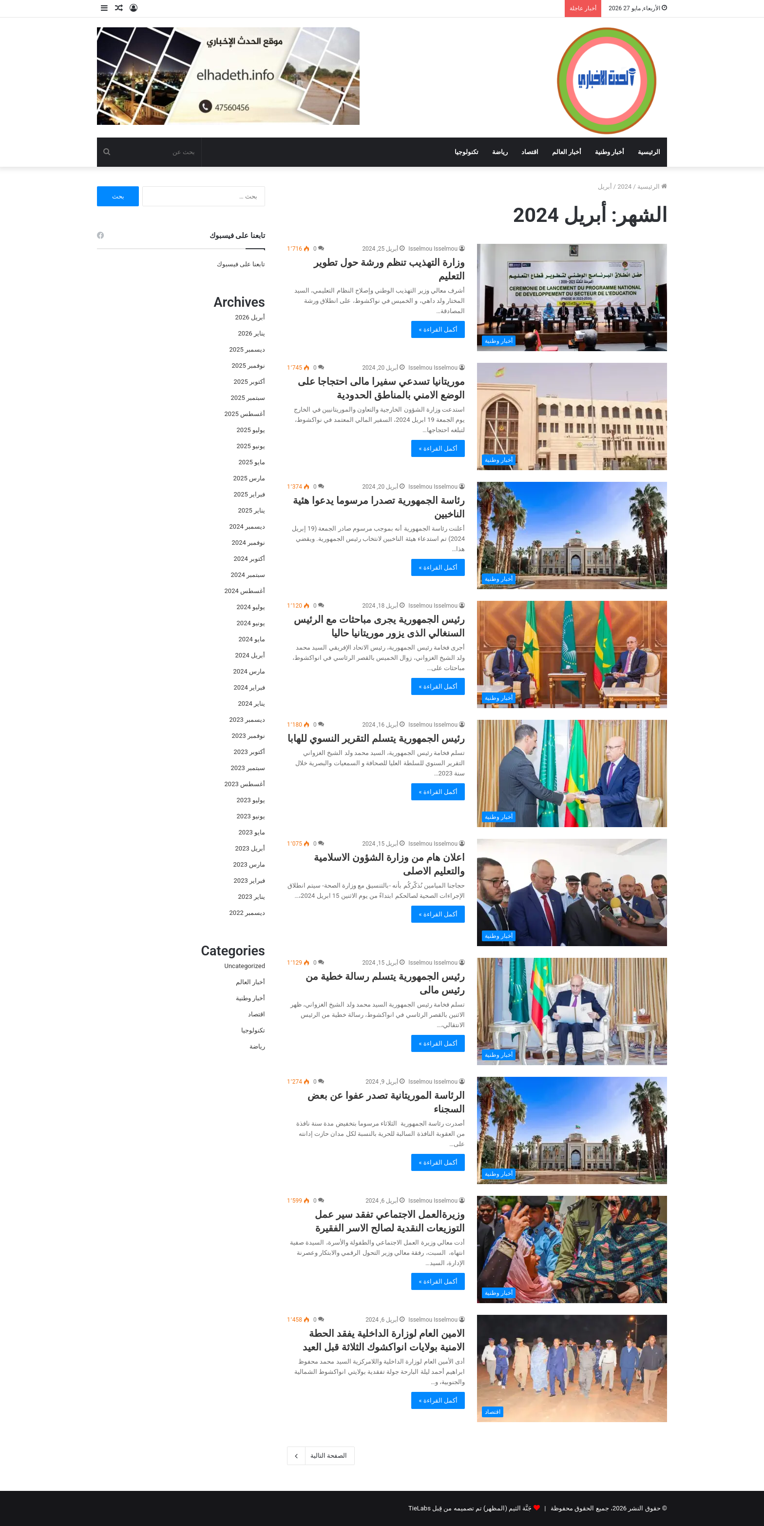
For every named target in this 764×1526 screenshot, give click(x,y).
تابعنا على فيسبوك (241, 264)
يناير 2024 (251, 703)
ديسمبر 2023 (247, 719)
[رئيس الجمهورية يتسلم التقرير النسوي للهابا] (572, 773)
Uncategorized (245, 966)
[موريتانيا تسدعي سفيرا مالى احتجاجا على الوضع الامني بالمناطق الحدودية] (572, 416)
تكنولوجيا (466, 152)
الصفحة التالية (321, 1456)
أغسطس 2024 (245, 591)
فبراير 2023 (249, 880)
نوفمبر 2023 (248, 735)
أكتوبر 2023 (249, 751)
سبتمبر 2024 (248, 574)
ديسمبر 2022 (247, 912)
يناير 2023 (251, 896)
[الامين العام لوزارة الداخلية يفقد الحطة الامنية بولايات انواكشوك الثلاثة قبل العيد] (572, 1368)
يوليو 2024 (251, 607)
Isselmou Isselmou (433, 248)
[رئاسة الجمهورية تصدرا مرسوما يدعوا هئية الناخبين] (572, 535)
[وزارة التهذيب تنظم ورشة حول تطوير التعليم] (572, 297)
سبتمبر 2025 (248, 397)
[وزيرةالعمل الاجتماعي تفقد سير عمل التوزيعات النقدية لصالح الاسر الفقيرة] (572, 1249)
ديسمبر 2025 (247, 349)
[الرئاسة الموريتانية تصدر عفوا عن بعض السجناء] (572, 1130)
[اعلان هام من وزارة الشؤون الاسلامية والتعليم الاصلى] (572, 892)
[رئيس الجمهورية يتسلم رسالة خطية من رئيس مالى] (572, 1011)
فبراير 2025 (249, 494)
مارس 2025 (249, 478)
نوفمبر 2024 (248, 542)
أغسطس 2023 (245, 784)
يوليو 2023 (251, 800)
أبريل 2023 (250, 848)
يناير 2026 (251, 333)
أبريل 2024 (250, 655)
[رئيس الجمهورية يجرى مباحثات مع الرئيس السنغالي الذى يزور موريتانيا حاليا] (572, 654)
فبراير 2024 (249, 687)
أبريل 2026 (250, 317)
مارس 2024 (249, 671)
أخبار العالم (566, 152)
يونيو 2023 (251, 816)
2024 (624, 186)
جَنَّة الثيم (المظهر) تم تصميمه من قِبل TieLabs (470, 1508)
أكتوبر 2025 (249, 381)
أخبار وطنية (609, 152)
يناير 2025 (251, 510)
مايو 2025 (252, 462)
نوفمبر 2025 (248, 365)
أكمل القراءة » (438, 329)
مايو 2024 (252, 639)
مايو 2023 (252, 832)
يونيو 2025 (251, 446)
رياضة (500, 152)
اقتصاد (529, 152)
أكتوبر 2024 (249, 558)
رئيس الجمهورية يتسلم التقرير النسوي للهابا (376, 738)
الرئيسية (649, 152)
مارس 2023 (249, 864)
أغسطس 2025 (245, 413)
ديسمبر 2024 (247, 526)
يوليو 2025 (251, 430)
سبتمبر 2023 (248, 768)
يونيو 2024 (251, 623)
